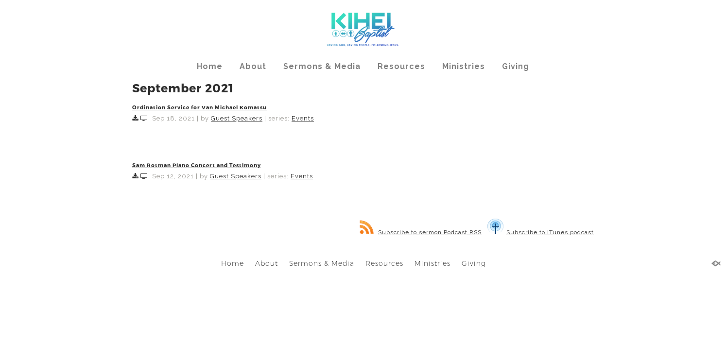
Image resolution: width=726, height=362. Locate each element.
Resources (401, 66)
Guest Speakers (236, 118)
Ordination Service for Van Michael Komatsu (199, 107)
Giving (515, 66)
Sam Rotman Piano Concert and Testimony (196, 165)
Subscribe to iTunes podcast (540, 232)
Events (303, 118)
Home (210, 66)
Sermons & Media (322, 66)
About (253, 66)
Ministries (463, 66)
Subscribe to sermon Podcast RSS (421, 232)
